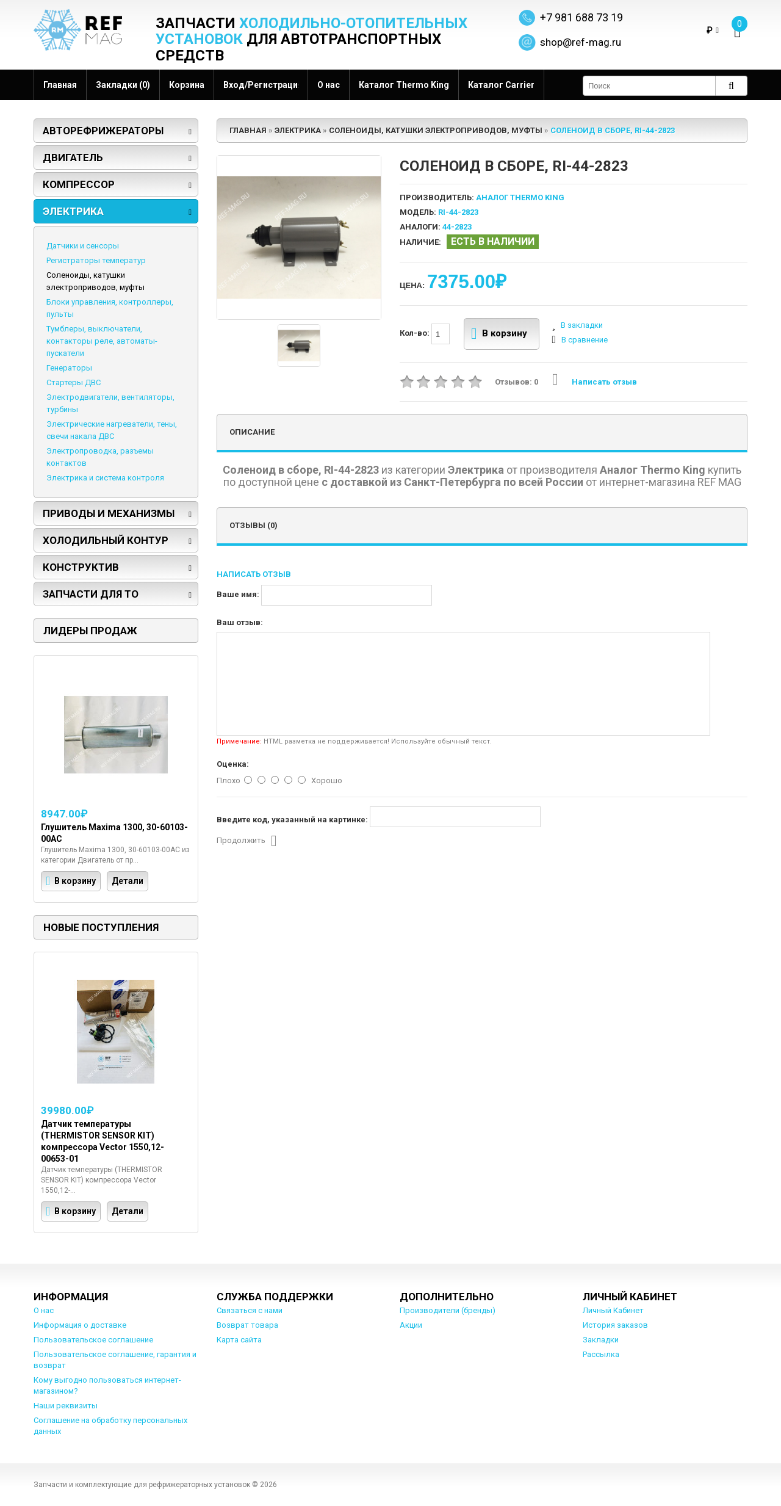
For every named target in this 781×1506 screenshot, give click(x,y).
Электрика (73, 211)
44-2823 (457, 226)
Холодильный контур (105, 540)
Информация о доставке (80, 1325)
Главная (60, 85)
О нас (328, 85)
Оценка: (233, 764)
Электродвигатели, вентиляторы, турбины (110, 403)
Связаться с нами (250, 1310)
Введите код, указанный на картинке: (292, 819)
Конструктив (81, 567)
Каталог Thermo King (404, 85)
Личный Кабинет (613, 1310)
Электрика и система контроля (105, 477)
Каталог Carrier (501, 85)
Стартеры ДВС (73, 382)
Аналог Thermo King (520, 197)
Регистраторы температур (96, 260)
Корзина (186, 85)
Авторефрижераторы (103, 131)
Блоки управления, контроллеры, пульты (109, 308)
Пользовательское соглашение (93, 1339)
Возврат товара (247, 1325)
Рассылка (601, 1354)
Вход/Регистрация (260, 85)
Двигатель (73, 157)
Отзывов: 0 (516, 381)
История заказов (615, 1325)
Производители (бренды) (447, 1310)
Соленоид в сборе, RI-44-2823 (612, 130)
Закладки (601, 1339)
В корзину (499, 334)
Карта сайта (239, 1339)
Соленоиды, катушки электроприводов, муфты (95, 281)
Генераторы (69, 367)
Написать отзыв (595, 381)
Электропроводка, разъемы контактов (100, 457)
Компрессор (79, 184)
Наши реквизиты (66, 1405)
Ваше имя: (238, 594)
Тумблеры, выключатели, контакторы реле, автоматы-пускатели (101, 341)
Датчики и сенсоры (82, 245)
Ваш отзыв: (240, 622)
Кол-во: (425, 334)
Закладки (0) (123, 85)
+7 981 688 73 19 (581, 17)
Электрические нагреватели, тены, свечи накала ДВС (111, 430)
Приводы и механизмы (109, 513)
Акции (411, 1325)
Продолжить (247, 841)
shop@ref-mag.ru (580, 42)
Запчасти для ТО (91, 594)
